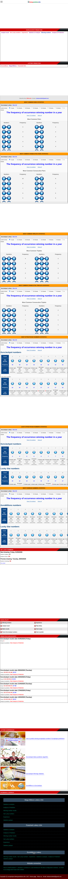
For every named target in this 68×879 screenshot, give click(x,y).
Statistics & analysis (8, 804)
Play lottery (39, 625)
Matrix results (5, 629)
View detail (3, 563)
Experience (25, 32)
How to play (39, 629)
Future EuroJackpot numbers (9, 632)
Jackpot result (5, 32)
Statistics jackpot (8, 820)
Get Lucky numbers (15, 32)
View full (14, 105)
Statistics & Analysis (34, 32)
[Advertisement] (34, 16)
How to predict (40, 632)
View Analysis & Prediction (17, 643)
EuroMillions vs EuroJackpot (34, 785)
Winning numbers (46, 32)
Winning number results (9, 810)
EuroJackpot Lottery (6, 105)
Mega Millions (13, 65)
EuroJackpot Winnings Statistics (35, 773)
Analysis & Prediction (58, 32)
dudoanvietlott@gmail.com (42, 98)
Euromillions (4, 65)
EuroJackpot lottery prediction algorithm (37, 757)
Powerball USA (22, 65)
